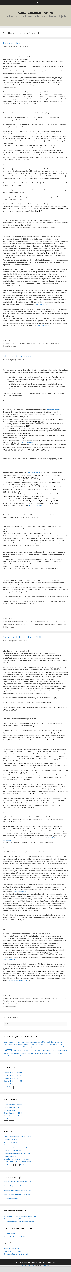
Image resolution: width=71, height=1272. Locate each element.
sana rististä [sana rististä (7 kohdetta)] (7, 1053)
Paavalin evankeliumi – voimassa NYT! (22, 637)
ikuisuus (29, 998)
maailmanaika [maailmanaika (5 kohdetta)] (49, 1047)
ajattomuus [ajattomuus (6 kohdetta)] (34, 1042)
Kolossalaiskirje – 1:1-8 (12, 1107)
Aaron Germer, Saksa (11, 1248)
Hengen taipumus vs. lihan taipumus (17, 1137)
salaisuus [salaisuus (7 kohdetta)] (64, 1050)
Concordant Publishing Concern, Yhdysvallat (20, 1216)
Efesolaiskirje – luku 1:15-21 (14, 1081)
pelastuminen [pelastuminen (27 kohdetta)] (36, 1050)
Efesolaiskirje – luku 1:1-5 (13, 1075)
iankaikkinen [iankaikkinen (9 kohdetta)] (18, 1044)
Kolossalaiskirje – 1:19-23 (13, 1116)
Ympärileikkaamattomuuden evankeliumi (27, 624)
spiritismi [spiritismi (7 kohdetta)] (27, 1053)
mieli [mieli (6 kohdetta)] (62, 1047)
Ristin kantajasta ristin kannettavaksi (17, 1190)
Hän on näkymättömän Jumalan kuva (17, 1194)
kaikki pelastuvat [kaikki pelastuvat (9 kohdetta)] (53, 1044)
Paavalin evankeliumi (51, 343)
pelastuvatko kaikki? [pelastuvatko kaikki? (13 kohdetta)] (49, 1050)
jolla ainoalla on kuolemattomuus (16, 1159)
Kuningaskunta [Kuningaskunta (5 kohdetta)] (36, 1047)
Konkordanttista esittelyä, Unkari (16, 1254)
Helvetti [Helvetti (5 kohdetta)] (63, 1042)
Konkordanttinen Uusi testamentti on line (19, 1222)
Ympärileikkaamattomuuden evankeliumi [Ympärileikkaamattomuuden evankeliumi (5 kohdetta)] (14, 1055)
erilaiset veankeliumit (13, 621)
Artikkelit (8, 340)
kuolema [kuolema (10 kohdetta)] (42, 1047)
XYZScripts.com (45, 1265)
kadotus (36, 998)
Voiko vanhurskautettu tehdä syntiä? (17, 1153)
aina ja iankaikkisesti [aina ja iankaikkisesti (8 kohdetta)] (22, 1042)
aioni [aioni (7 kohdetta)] (29, 1042)
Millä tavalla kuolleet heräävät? (15, 1148)
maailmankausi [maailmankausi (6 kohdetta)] (57, 1047)
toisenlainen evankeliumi (39, 1001)
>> (15, 1087)
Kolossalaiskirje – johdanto (13, 1105)
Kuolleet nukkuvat (10, 1139)
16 (21, 1165)
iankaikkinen (9, 998)
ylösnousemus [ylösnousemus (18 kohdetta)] (57, 1053)
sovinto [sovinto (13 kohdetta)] (16, 1053)
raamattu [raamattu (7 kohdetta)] (59, 1050)
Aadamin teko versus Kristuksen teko (17, 1181)
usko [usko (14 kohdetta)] (49, 1053)
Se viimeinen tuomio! (11, 1199)
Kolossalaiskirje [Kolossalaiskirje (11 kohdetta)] (28, 1047)
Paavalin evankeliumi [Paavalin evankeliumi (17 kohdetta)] (21, 1050)
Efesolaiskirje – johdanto (13, 1073)
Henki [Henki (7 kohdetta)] (5, 1044)
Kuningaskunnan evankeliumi (25, 343)
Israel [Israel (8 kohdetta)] (40, 1044)
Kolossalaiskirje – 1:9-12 (12, 1110)
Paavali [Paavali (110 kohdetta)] (8, 1050)
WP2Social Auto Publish (28, 1265)
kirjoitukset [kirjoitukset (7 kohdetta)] (15, 1047)
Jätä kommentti (10, 346)
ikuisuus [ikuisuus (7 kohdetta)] (36, 1044)
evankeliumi (9, 343)
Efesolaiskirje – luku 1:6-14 (13, 1078)
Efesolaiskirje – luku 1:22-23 (14, 1084)
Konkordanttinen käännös (35, 12)
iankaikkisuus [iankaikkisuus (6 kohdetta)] (26, 1044)
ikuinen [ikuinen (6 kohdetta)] (32, 1044)
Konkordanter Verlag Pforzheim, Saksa (18, 1219)
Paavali (39, 343)
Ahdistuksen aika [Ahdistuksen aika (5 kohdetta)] (12, 1042)
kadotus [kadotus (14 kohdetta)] (45, 1044)
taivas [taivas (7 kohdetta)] (42, 1053)
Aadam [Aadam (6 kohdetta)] (5, 1042)
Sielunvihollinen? (10, 1156)
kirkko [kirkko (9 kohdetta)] (20, 1047)
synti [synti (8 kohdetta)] (39, 1053)
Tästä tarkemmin (41, 304)
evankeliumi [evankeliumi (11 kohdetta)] (57, 1042)
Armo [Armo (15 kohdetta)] (40, 1042)
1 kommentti (9, 627)
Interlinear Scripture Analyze (14, 1236)
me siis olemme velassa (12, 1142)
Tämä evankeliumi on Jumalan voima (17, 1162)
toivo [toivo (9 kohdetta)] (46, 1053)
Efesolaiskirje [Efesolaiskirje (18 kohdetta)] (47, 1042)
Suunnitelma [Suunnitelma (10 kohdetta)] (34, 1053)
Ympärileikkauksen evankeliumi (55, 624)
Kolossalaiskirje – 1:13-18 (13, 1113)
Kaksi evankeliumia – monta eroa (19, 356)
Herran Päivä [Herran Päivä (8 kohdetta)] (11, 1044)
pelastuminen (24, 1001)
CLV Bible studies (10, 1234)
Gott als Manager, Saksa (12, 1251)
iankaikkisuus (20, 998)
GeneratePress (50, 1262)
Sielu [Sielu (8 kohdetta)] (11, 1053)
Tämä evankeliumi (12, 42)
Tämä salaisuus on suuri (13, 1150)
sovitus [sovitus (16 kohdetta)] (22, 1053)
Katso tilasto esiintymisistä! (19, 980)
